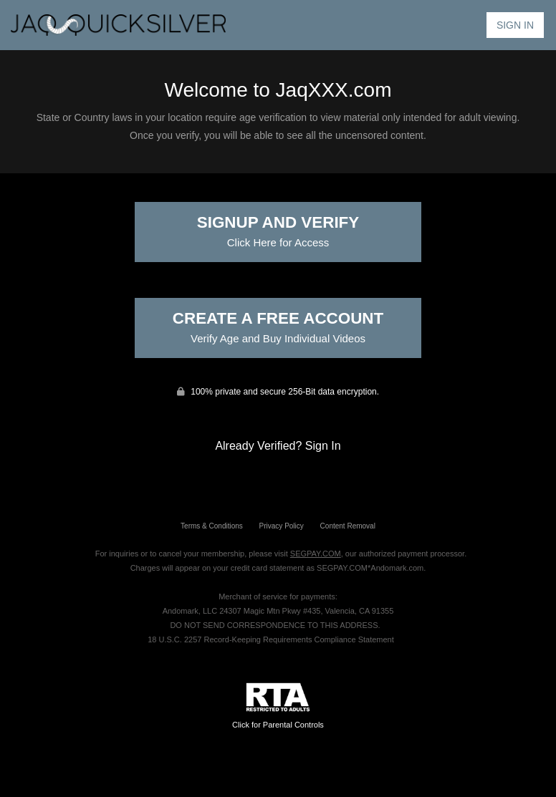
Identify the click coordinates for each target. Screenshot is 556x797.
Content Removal (347, 526)
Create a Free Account (278, 326)
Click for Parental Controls (278, 705)
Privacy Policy (281, 526)
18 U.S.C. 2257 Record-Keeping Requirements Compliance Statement (271, 639)
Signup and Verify (278, 230)
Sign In (515, 25)
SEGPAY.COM (315, 553)
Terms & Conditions (212, 526)
